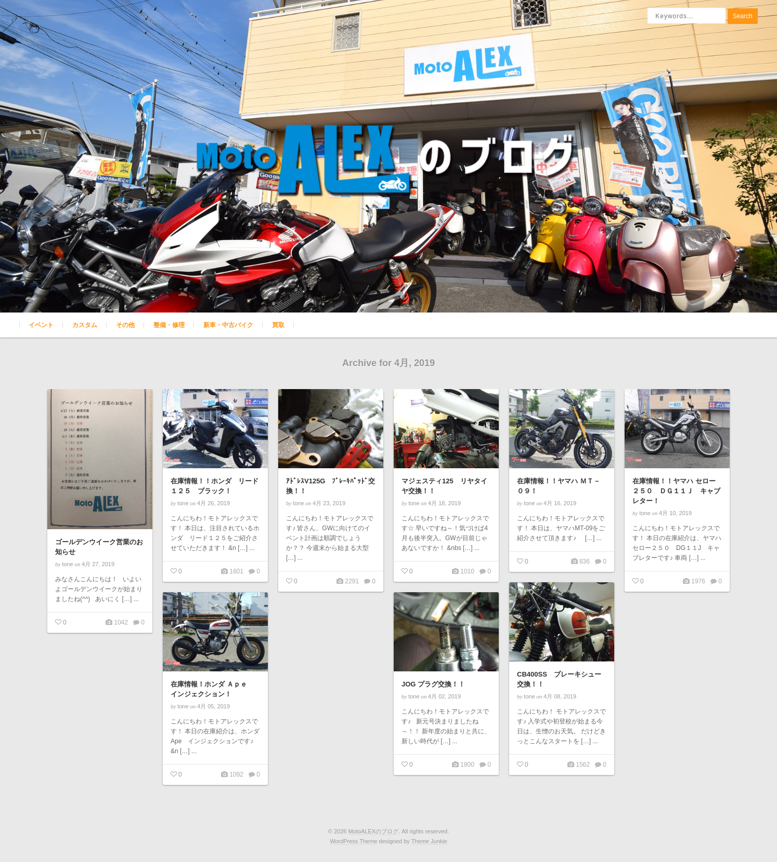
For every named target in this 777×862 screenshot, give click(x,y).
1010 (466, 571)
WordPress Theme (353, 841)
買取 (278, 325)
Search (743, 16)
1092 (235, 774)
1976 (697, 581)
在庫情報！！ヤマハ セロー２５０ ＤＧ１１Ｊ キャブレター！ (676, 491)
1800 (466, 764)
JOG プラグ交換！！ (433, 684)
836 (584, 561)
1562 (582, 764)
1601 (235, 571)
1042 (120, 622)
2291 (351, 581)
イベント (41, 325)
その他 (125, 325)
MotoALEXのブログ (373, 831)
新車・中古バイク (228, 325)
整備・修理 (169, 325)
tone (67, 564)
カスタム (84, 325)
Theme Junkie (429, 841)
